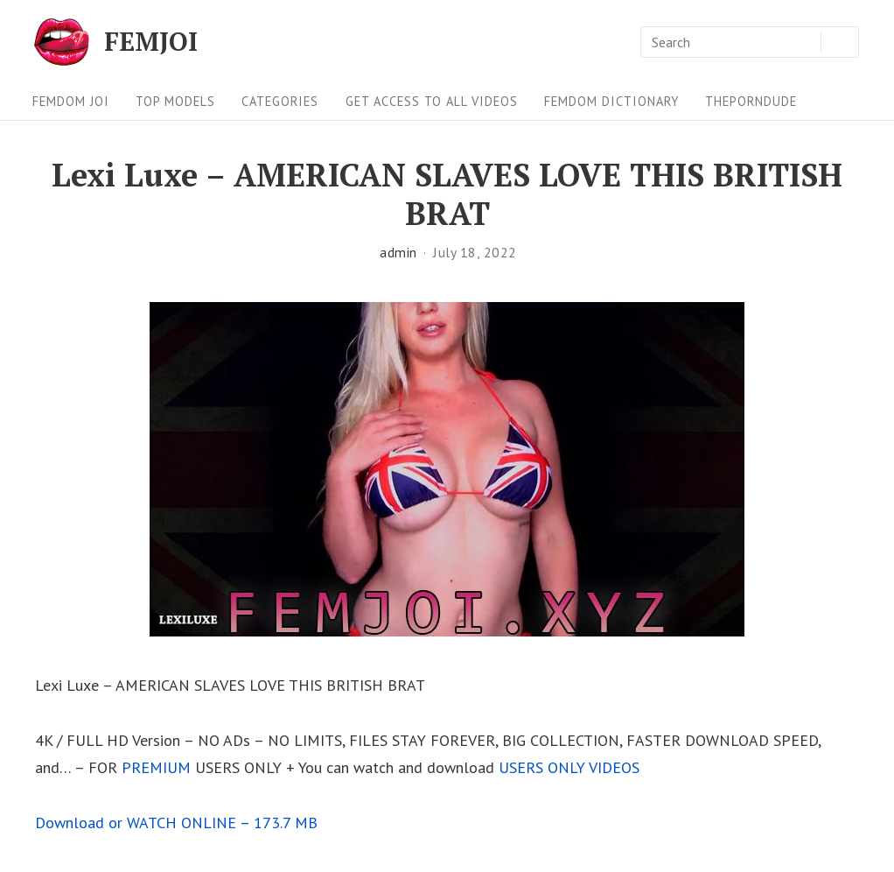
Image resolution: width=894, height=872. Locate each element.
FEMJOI (151, 41)
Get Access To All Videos (432, 101)
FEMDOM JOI (70, 101)
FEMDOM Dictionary (611, 101)
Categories (279, 101)
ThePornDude (751, 101)
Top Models (175, 101)
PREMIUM (156, 767)
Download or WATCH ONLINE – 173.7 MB (176, 822)
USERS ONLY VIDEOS (569, 767)
